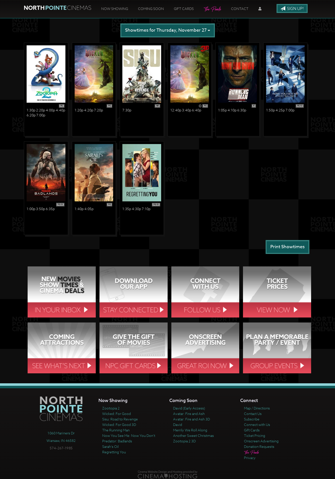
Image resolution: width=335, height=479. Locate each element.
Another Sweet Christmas (193, 435)
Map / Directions (257, 408)
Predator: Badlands (117, 441)
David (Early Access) (189, 408)
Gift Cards (184, 8)
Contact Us (253, 413)
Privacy (250, 457)
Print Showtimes (287, 246)
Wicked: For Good (116, 413)
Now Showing (114, 8)
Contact (239, 8)
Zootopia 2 (111, 408)
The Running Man (116, 430)
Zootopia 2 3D (184, 441)
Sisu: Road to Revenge (120, 419)
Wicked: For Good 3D (119, 424)
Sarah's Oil (110, 446)
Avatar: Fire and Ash (189, 413)
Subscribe (251, 419)
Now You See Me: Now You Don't (128, 435)
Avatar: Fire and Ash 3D (191, 419)
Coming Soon (151, 8)
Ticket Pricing (254, 435)
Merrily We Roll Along (190, 430)
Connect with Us (257, 424)
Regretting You (114, 452)
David (177, 424)
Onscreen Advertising (261, 441)
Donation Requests (259, 446)
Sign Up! (292, 9)
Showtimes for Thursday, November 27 (167, 30)
